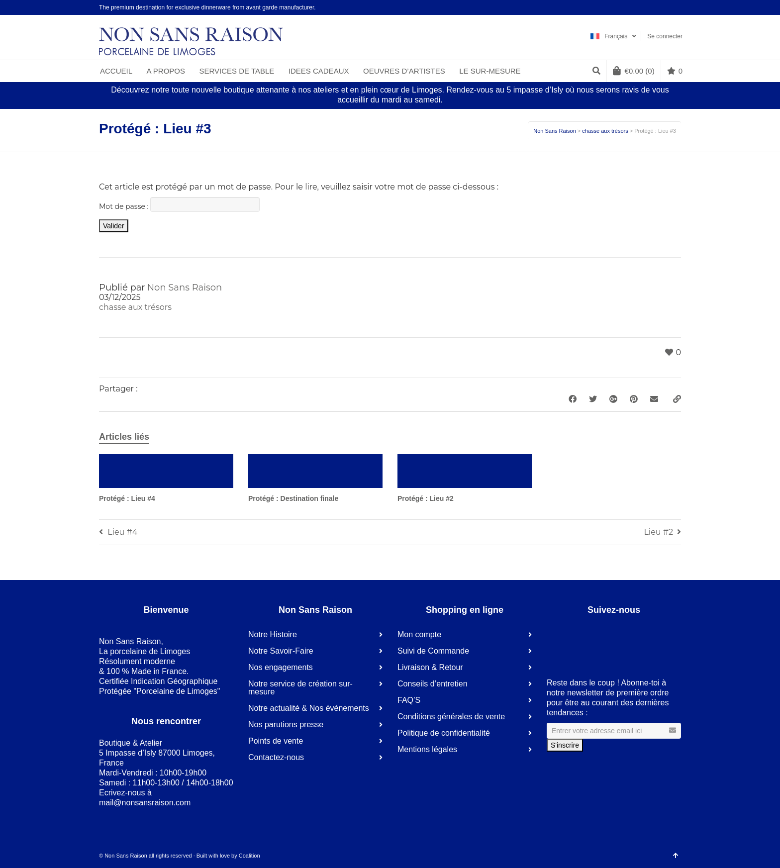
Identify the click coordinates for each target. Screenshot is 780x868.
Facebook (637, 7)
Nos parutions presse (285, 724)
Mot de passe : (179, 204)
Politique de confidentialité (443, 733)
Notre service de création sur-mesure (300, 687)
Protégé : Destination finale (293, 498)
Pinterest (666, 7)
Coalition (249, 856)
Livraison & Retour (430, 667)
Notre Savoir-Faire (280, 651)
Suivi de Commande (433, 651)
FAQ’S (408, 700)
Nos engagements (280, 667)
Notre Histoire (272, 634)
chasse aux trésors (605, 131)
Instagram (680, 7)
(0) (634, 70)
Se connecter (664, 36)
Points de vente (275, 741)
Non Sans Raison (554, 131)
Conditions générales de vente (451, 716)
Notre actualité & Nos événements (308, 708)
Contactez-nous (276, 757)
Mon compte (419, 634)
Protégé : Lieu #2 (425, 498)
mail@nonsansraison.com (145, 802)
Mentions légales (427, 749)
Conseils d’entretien (432, 683)
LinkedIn (651, 7)
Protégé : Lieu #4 (127, 498)
